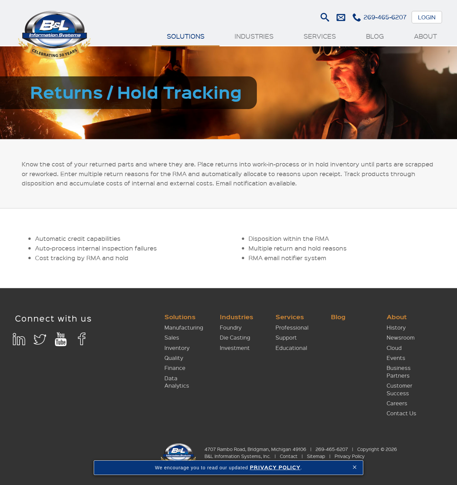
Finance (174, 367)
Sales (171, 337)
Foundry (231, 327)
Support (286, 337)
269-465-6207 (385, 17)
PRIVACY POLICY (275, 467)
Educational (291, 347)
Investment (235, 347)
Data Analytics (176, 382)
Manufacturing (183, 327)
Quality (173, 357)
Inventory (176, 347)
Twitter (40, 339)
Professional (292, 327)
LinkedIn (19, 339)
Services (320, 36)
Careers (397, 403)
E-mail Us (341, 17)
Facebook (82, 339)
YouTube (61, 339)
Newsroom (401, 337)
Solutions (185, 36)
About (425, 36)
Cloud (394, 347)
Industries (254, 36)
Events (396, 357)
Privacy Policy (350, 456)
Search (325, 17)
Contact (289, 456)
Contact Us (401, 413)
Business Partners (399, 371)
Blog (375, 36)
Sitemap (316, 456)
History (396, 327)
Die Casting (235, 337)
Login (427, 17)
